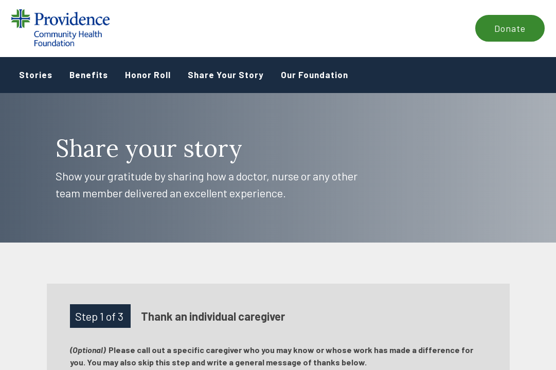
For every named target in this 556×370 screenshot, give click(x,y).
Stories (35, 74)
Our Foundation (314, 74)
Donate (510, 28)
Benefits (88, 74)
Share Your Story (226, 74)
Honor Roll (148, 74)
